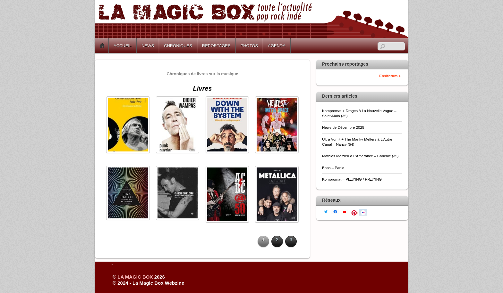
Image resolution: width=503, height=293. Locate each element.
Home (102, 45)
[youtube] (344, 211)
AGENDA (277, 45)
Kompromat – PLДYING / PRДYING (352, 179)
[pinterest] (354, 212)
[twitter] (326, 211)
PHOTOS (249, 45)
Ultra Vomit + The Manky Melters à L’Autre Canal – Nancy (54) (357, 141)
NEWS (147, 45)
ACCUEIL (123, 45)
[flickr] (363, 212)
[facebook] (335, 211)
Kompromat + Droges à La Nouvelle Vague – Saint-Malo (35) (359, 113)
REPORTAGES (216, 45)
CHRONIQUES (178, 45)
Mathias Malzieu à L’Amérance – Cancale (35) (360, 156)
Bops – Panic (333, 168)
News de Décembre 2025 (343, 127)
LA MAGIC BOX (135, 277)
